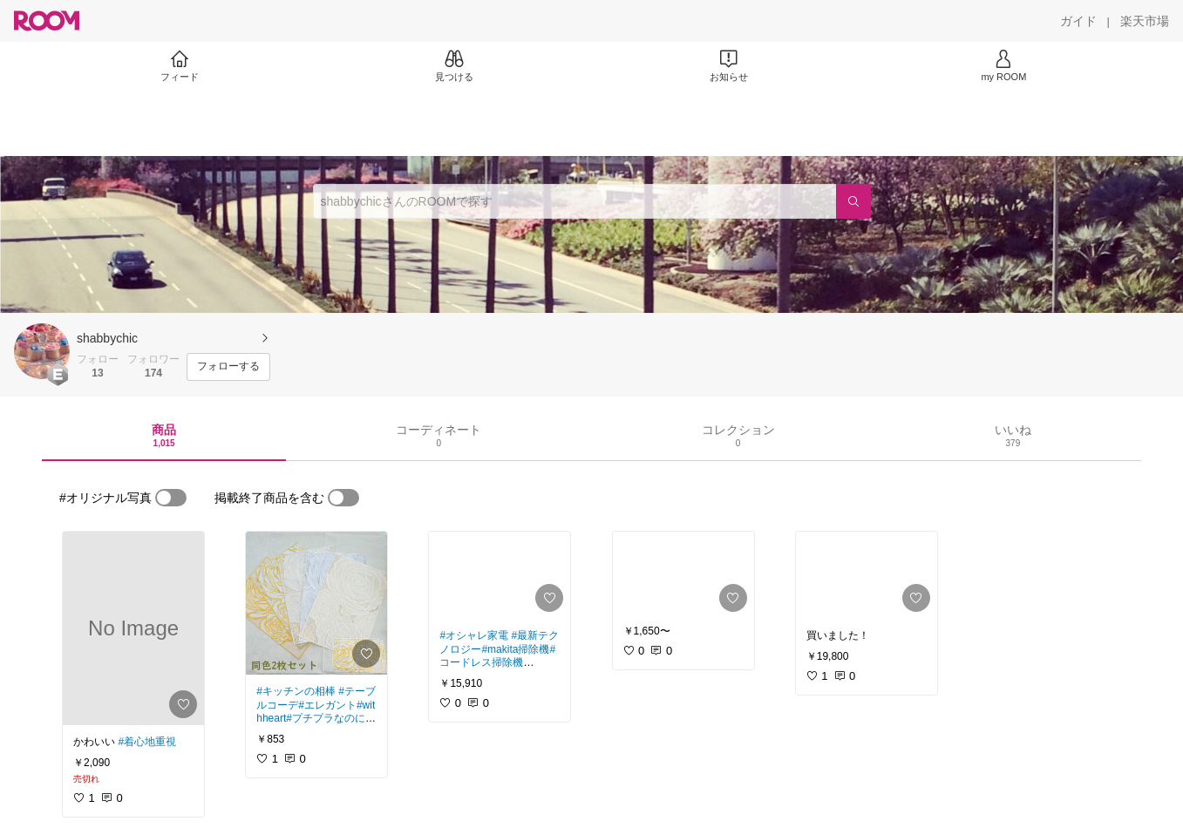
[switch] (171, 497)
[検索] (853, 201)
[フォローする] (228, 367)
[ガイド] (1078, 21)
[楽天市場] (1144, 21)
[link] (133, 628)
